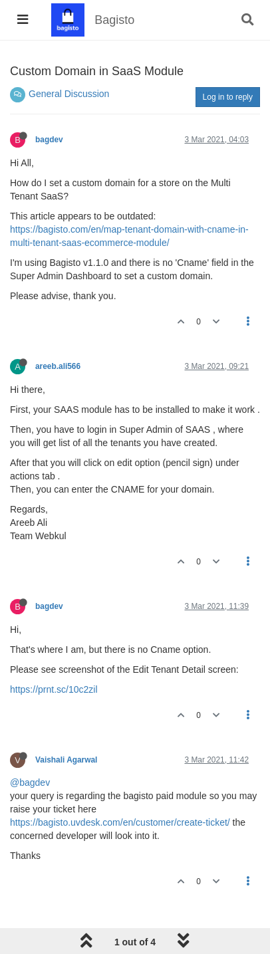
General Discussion (69, 93)
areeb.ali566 (57, 366)
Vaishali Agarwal (66, 760)
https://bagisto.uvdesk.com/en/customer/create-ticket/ (120, 822)
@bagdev (30, 782)
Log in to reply (228, 97)
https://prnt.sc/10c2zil (54, 689)
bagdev (49, 139)
